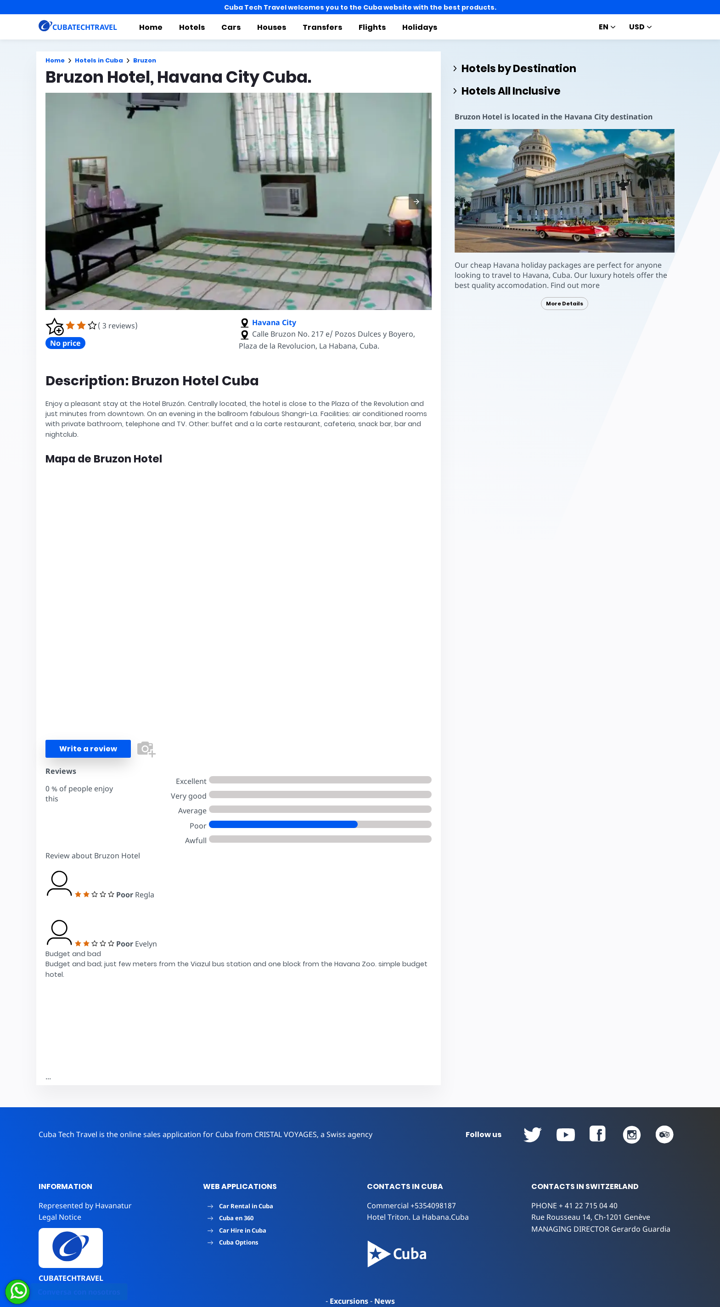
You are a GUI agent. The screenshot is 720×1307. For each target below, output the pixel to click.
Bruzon (144, 60)
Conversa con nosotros (79, 1292)
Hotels (192, 27)
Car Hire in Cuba (237, 1230)
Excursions (349, 1301)
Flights (372, 27)
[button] (416, 201)
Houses (271, 27)
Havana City (274, 322)
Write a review (88, 749)
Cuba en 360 (230, 1218)
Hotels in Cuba (99, 60)
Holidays (419, 27)
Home (151, 27)
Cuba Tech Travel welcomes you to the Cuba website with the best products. (360, 7)
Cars (231, 27)
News (384, 1301)
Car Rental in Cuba (240, 1206)
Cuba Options (233, 1242)
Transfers (322, 27)
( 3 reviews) (118, 326)
